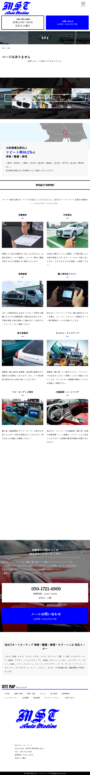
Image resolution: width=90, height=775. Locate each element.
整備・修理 (18, 693)
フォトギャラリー (11, 697)
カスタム (43, 693)
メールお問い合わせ (46, 616)
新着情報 (36, 697)
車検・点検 (31, 693)
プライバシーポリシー (52, 697)
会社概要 (25, 697)
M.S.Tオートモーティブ (40, 773)
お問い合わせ (67, 23)
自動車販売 (66, 693)
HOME (7, 693)
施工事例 (54, 693)
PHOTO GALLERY (45, 98)
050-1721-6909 (23, 20)
